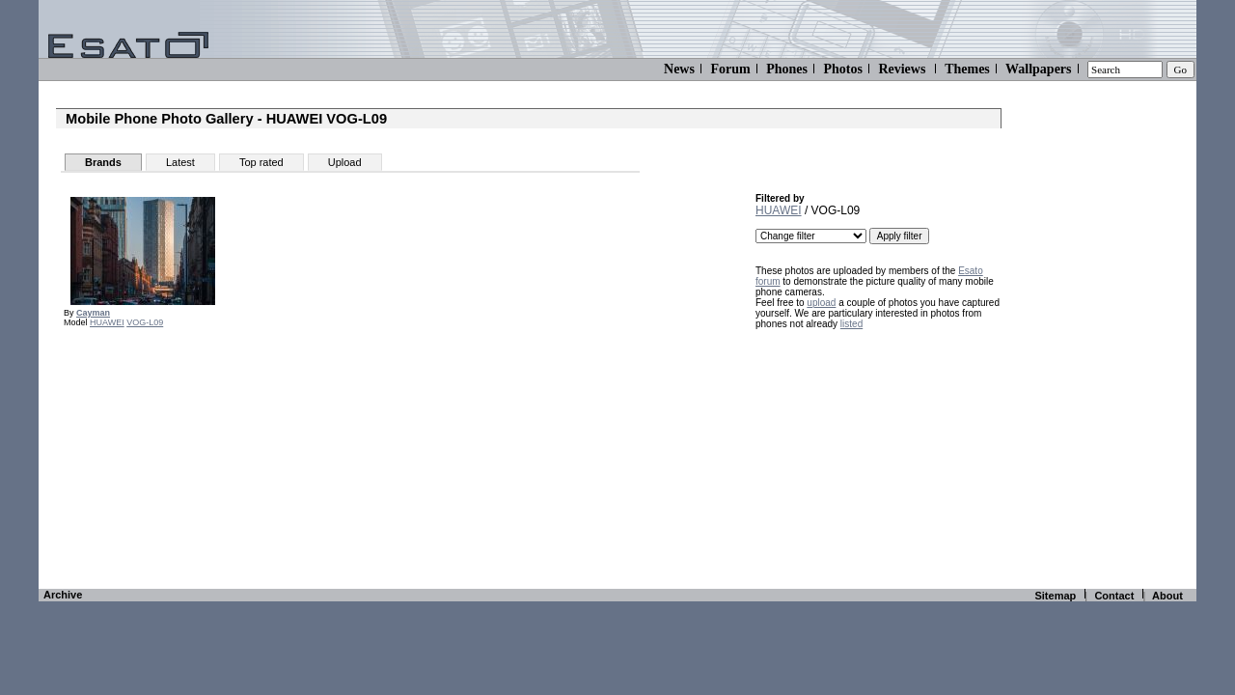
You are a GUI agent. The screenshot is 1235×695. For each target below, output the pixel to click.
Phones (787, 69)
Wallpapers (1038, 69)
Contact (1114, 595)
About (1167, 595)
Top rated (261, 162)
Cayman (93, 313)
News (679, 69)
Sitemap (1055, 595)
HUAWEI (107, 322)
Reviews (901, 69)
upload (821, 302)
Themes (967, 69)
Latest (180, 162)
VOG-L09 (144, 322)
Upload (345, 162)
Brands (103, 162)
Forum (730, 69)
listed (851, 324)
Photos (842, 69)
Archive (62, 594)
